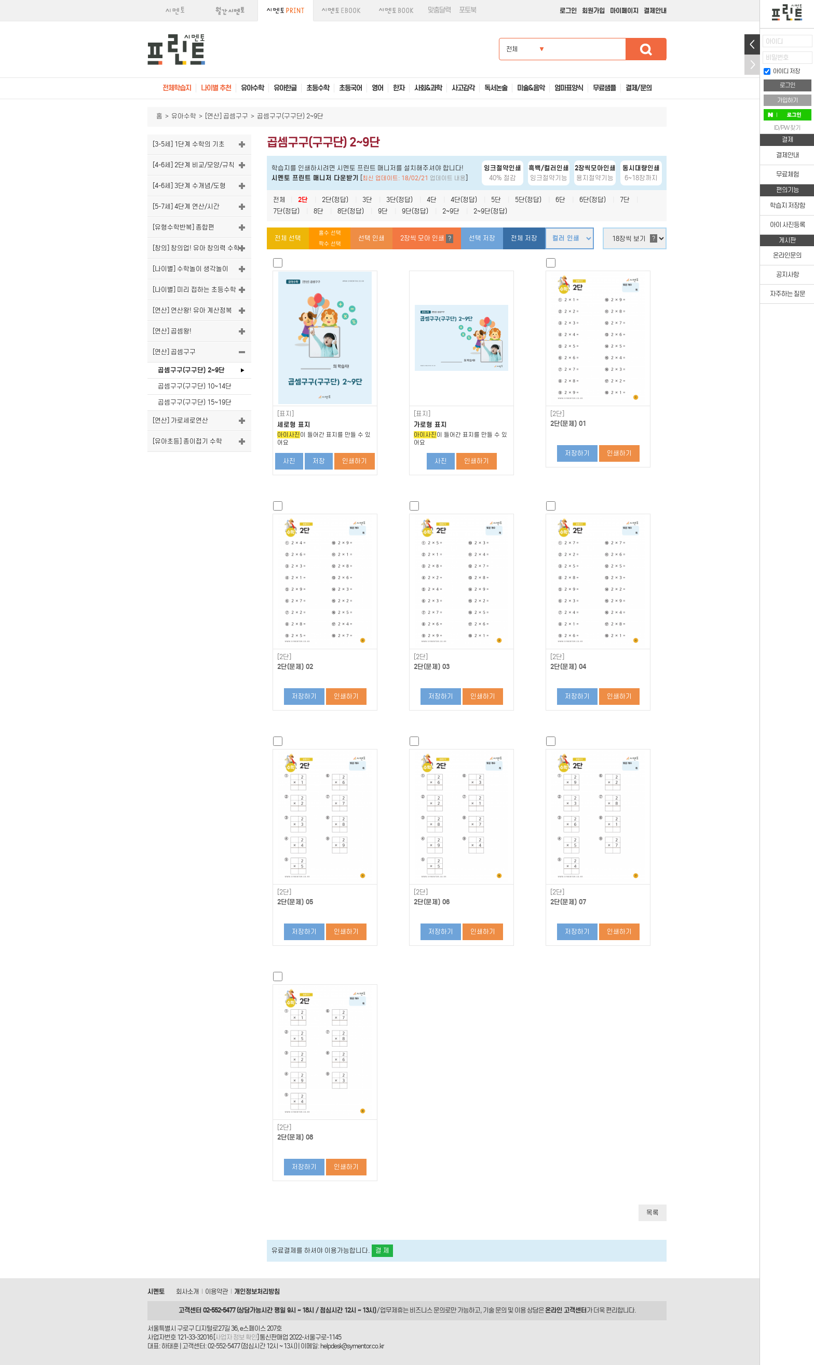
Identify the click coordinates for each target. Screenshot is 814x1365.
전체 (279, 200)
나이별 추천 (216, 88)
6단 (560, 200)
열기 (752, 44)
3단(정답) (399, 200)
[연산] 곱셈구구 (226, 116)
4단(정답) (464, 200)
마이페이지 (624, 11)
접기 (752, 65)
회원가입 (593, 11)
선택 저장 (482, 238)
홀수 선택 (330, 233)
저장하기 (577, 453)
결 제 (382, 1250)
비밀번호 (777, 57)
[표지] (285, 414)
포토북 (467, 10)
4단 (432, 200)
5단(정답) (528, 200)
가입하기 (787, 100)
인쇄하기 (354, 461)
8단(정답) (350, 211)
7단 (625, 200)
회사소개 (187, 1291)
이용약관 (216, 1291)
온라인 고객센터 (566, 1310)
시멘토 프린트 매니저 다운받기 (315, 178)
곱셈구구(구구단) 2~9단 (191, 370)
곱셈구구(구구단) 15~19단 (195, 402)
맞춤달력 (439, 10)
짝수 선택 (330, 243)
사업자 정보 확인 (236, 1337)
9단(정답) (415, 211)
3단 (367, 200)
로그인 (568, 11)
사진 (289, 461)
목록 (652, 1212)
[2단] (557, 414)
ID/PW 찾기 (787, 127)
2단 (303, 200)
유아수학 (183, 116)
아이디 (774, 41)
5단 (496, 200)
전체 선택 (288, 238)
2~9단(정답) (490, 211)
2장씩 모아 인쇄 (426, 238)
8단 (318, 211)
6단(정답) (592, 200)
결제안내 (655, 11)
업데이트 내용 (448, 178)
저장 (319, 461)
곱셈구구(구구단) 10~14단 (195, 386)
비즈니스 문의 (427, 1310)
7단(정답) (286, 211)
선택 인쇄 (371, 238)
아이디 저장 (782, 71)
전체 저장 (524, 238)
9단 (383, 211)
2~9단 (450, 211)
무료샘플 (604, 88)
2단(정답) (335, 200)
